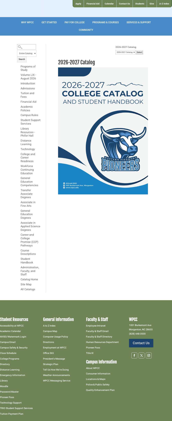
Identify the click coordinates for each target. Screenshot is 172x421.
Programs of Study (28, 68)
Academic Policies (27, 108)
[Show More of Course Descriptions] (19, 250)
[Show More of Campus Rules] (19, 115)
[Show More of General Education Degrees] (19, 211)
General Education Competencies (29, 181)
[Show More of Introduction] (19, 83)
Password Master (9, 392)
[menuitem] (78, 3)
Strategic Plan (50, 364)
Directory (5, 364)
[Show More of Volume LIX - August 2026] (19, 75)
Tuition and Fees (27, 95)
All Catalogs (28, 289)
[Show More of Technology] (19, 149)
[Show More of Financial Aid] (19, 102)
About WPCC (93, 368)
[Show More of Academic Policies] (19, 107)
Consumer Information (98, 373)
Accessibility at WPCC (12, 326)
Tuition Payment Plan (11, 414)
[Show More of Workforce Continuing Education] (19, 166)
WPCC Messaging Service (56, 380)
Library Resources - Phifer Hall (28, 132)
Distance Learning (26, 142)
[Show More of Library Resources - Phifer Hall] (19, 128)
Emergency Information (12, 375)
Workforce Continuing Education (27, 169)
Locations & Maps (95, 379)
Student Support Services (30, 122)
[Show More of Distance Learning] (19, 140)
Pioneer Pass (7, 397)
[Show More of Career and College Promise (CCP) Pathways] (19, 235)
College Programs (9, 359)
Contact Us (141, 343)
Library (4, 380)
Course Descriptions (28, 252)
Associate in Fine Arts (28, 204)
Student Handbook (27, 261)
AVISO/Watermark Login (13, 337)
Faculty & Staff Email (97, 331)
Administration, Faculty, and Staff (30, 271)
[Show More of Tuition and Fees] (19, 93)
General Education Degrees (27, 214)
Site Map (26, 284)
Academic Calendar (10, 331)
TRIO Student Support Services (16, 408)
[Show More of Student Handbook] (19, 259)
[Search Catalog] (26, 46)
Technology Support (11, 403)
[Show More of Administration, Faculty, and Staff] (19, 267)
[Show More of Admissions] (19, 88)
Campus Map (50, 331)
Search (22, 59)
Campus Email (8, 342)
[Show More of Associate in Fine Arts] (19, 202)
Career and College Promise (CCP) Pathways (29, 240)
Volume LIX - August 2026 (28, 77)
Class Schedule (8, 353)
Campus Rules (29, 115)
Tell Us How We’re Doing (56, 370)
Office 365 (48, 353)
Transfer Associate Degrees (27, 194)
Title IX (90, 353)
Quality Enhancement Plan (100, 390)
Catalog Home (29, 280)
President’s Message (54, 359)
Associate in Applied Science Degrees (30, 226)
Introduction (28, 84)
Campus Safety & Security (14, 347)
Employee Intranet (96, 326)
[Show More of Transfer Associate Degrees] (19, 190)
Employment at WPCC (54, 347)
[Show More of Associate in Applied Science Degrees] (19, 223)
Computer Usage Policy (55, 337)
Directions (48, 342)
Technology (28, 149)
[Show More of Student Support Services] (19, 120)
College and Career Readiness (28, 157)
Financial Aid (28, 102)
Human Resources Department (102, 342)
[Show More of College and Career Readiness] (19, 154)
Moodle (4, 386)
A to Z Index (49, 326)
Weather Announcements (56, 375)
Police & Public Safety (97, 384)
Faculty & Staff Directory (99, 337)
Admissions (28, 89)
